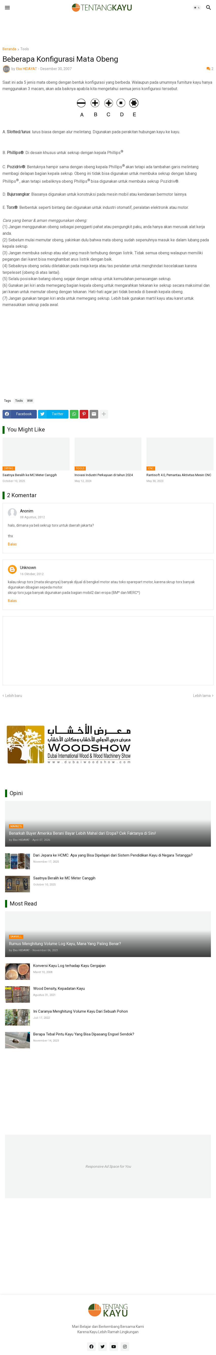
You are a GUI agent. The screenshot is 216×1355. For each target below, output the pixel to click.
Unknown (28, 567)
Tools (24, 49)
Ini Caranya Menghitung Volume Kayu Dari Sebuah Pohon (80, 1011)
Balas (12, 544)
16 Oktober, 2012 (32, 574)
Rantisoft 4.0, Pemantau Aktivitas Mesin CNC (178, 475)
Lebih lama (202, 696)
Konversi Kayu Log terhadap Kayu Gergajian (69, 965)
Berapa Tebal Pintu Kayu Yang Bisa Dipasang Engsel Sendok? (83, 1034)
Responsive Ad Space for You (108, 1166)
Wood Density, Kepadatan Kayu (59, 988)
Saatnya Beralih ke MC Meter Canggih (30, 475)
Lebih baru (13, 696)
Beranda (9, 49)
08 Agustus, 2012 (32, 517)
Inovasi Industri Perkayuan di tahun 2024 (104, 475)
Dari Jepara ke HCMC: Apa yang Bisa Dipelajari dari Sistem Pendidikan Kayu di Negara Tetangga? (113, 855)
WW (30, 401)
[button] (7, 7)
